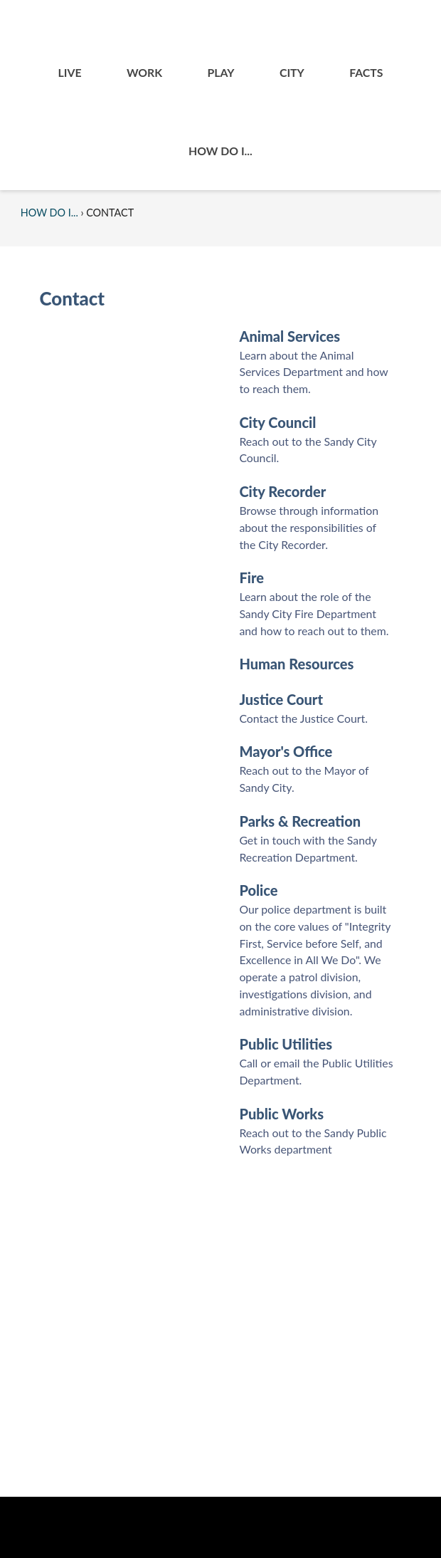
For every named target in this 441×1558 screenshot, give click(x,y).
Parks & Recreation (300, 821)
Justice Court (281, 699)
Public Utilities (285, 1043)
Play (220, 72)
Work (144, 72)
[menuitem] (70, 72)
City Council (277, 422)
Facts (366, 72)
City (292, 72)
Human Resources (296, 663)
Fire (251, 577)
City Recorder (282, 491)
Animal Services (289, 336)
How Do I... (220, 150)
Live (70, 72)
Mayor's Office (285, 751)
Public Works (281, 1113)
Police (258, 890)
